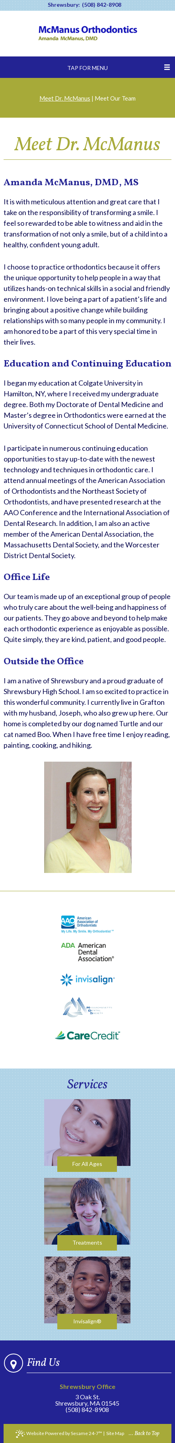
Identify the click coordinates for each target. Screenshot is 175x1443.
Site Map (115, 1433)
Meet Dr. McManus (64, 98)
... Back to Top (144, 1433)
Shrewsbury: (64, 5)
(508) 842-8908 (101, 5)
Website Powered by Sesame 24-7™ (59, 1434)
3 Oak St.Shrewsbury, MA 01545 (87, 1395)
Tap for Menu (87, 67)
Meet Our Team (115, 98)
